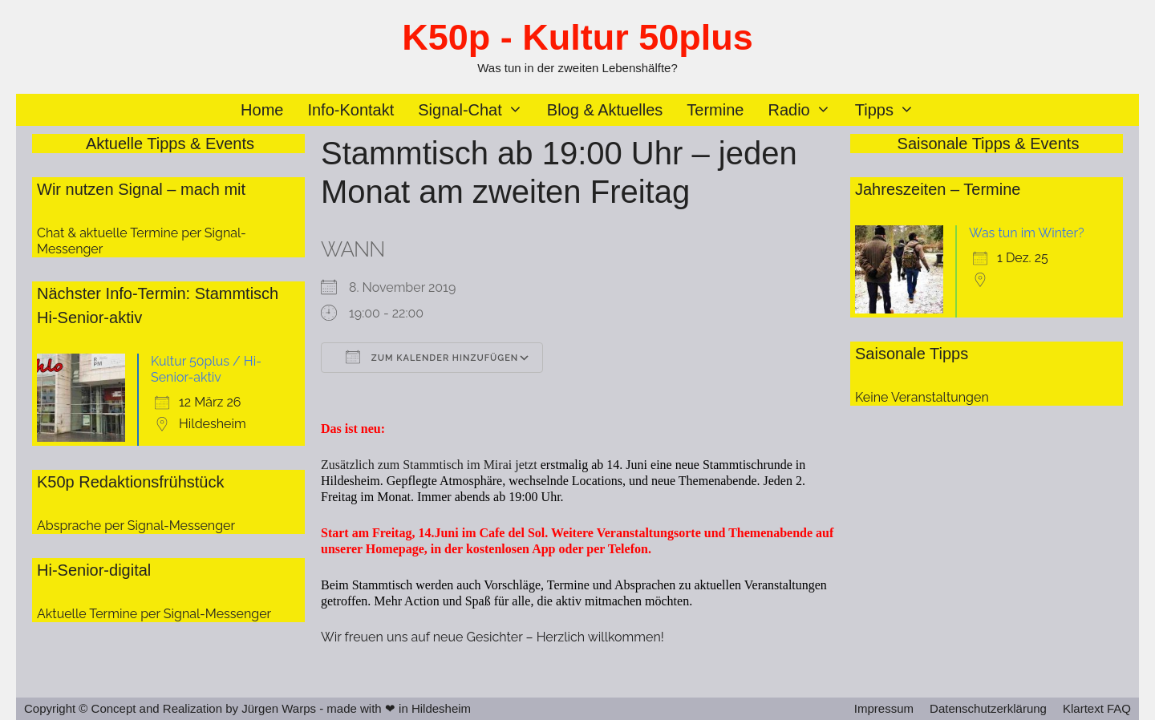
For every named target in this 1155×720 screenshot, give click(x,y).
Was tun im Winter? (1026, 233)
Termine (715, 110)
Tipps (890, 110)
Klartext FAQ (1097, 708)
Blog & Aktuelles (605, 110)
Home (262, 110)
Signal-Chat (476, 110)
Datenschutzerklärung (988, 708)
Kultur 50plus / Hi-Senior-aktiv (206, 369)
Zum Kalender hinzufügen (432, 357)
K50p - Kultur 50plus (577, 37)
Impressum (884, 708)
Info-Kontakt (350, 110)
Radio (805, 110)
